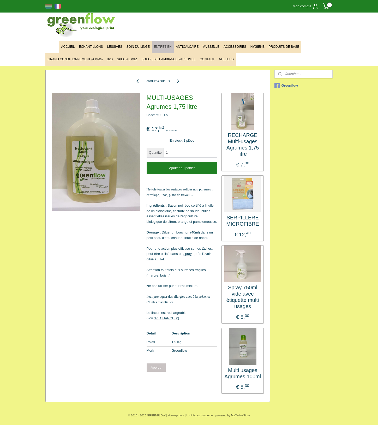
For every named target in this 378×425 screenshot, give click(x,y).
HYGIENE (257, 47)
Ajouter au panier (182, 168)
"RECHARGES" (166, 318)
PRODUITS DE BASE (284, 47)
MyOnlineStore (240, 415)
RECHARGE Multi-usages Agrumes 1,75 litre (242, 144)
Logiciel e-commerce (200, 415)
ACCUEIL (68, 47)
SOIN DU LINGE (138, 47)
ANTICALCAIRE (187, 47)
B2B (110, 59)
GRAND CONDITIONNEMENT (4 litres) (75, 59)
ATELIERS (226, 59)
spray (188, 254)
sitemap (173, 415)
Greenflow (286, 85)
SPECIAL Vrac (127, 59)
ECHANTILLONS (91, 47)
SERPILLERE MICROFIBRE (242, 221)
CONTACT (207, 59)
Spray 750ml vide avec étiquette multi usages (242, 297)
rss (182, 415)
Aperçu (156, 367)
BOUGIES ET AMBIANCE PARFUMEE (168, 59)
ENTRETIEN (163, 47)
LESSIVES (114, 47)
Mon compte (306, 6)
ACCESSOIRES (235, 47)
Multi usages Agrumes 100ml (242, 373)
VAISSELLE (211, 47)
